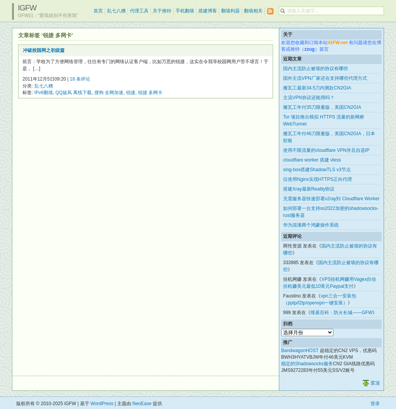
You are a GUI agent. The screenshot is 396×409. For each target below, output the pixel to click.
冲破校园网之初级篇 (44, 50)
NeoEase (141, 403)
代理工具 (139, 11)
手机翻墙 (185, 11)
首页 (98, 11)
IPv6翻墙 (43, 92)
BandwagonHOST (300, 350)
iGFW (27, 7)
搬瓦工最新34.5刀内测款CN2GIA (317, 88)
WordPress (101, 403)
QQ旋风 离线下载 (73, 92)
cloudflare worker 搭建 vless (312, 160)
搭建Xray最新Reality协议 (309, 189)
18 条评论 (80, 79)
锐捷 (130, 92)
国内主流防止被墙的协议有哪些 (315, 68)
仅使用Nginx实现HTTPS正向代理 (317, 179)
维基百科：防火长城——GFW (341, 312)
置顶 (375, 383)
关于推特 (162, 11)
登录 (375, 403)
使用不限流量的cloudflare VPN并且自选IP (326, 150)
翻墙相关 (253, 11)
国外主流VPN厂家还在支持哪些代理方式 (325, 78)
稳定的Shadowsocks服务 (307, 363)
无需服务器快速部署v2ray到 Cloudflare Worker (331, 198)
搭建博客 (207, 11)
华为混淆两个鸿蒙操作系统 (311, 225)
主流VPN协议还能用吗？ (309, 97)
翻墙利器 (230, 11)
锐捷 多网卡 (150, 92)
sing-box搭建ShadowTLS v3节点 (317, 169)
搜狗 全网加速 (108, 92)
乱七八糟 (116, 11)
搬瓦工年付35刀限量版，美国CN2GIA (322, 107)
